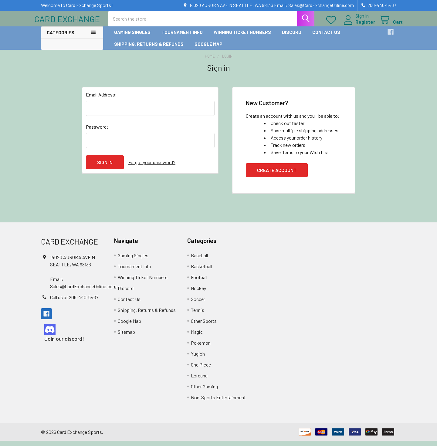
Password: (97, 132)
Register (358, 25)
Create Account (276, 175)
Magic (197, 337)
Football (199, 282)
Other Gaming (204, 391)
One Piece (201, 370)
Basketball (201, 271)
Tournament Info (182, 37)
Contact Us (326, 37)
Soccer (198, 304)
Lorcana (199, 380)
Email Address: (101, 100)
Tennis (197, 315)
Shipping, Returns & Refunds (149, 49)
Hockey (198, 293)
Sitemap (126, 337)
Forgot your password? (151, 167)
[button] (72, 334)
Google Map (208, 49)
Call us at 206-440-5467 (74, 302)
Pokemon (201, 348)
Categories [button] (60, 37)
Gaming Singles (132, 37)
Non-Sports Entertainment (218, 402)
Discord (291, 37)
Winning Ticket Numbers (242, 37)
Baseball (199, 260)
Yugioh (198, 359)
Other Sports (204, 326)
